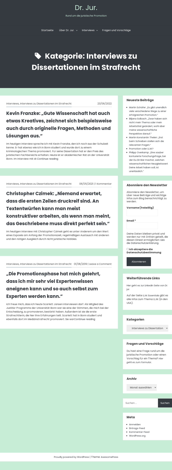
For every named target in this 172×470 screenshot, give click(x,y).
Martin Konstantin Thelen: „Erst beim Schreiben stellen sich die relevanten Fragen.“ (148, 149)
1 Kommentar (103, 185)
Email (131, 229)
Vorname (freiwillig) (140, 216)
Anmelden (135, 433)
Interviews (88, 31)
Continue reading (47, 160)
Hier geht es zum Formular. (145, 369)
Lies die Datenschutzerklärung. (146, 250)
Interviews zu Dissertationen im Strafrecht (46, 104)
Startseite (47, 31)
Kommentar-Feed (140, 440)
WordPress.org (138, 444)
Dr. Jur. (86, 8)
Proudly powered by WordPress (71, 465)
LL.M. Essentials (152, 304)
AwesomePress (111, 465)
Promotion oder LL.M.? (142, 157)
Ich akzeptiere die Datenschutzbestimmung (144, 259)
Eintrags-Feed (138, 437)
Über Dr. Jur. (66, 31)
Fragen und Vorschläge (116, 31)
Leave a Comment (100, 272)
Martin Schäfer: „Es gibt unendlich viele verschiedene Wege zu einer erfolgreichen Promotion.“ (147, 114)
